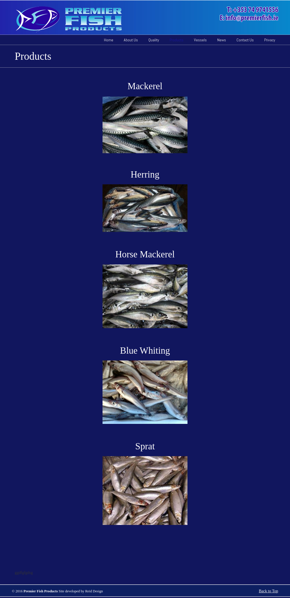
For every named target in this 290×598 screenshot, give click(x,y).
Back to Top (268, 591)
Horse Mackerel (144, 254)
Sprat (145, 446)
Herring (145, 174)
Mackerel (144, 86)
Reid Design (94, 591)
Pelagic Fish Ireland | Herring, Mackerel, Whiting (150, 19)
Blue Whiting (145, 350)
